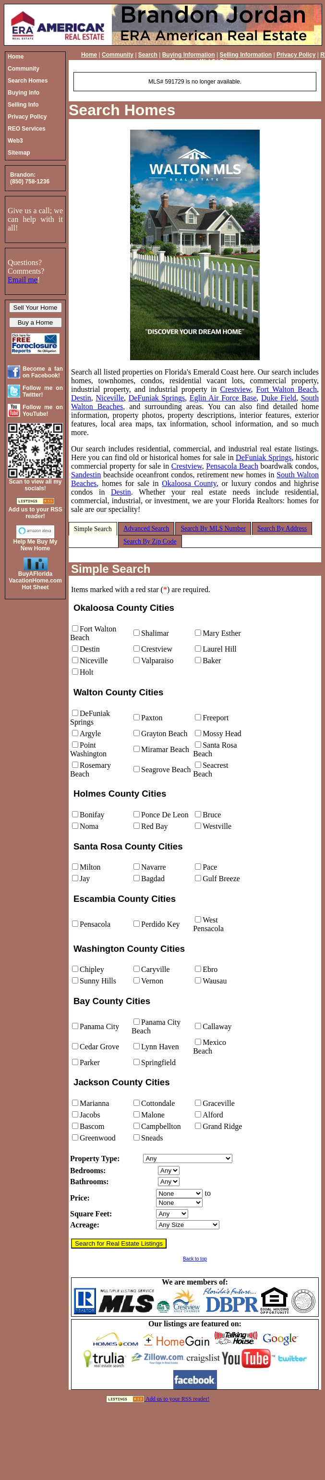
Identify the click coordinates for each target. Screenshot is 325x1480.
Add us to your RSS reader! (177, 1398)
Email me (22, 280)
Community (117, 54)
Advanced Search (146, 528)
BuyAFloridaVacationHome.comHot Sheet (35, 580)
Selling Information (245, 54)
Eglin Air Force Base (223, 398)
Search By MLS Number (213, 528)
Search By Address (282, 528)
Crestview (235, 389)
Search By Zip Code (150, 541)
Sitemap (231, 61)
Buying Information (188, 54)
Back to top (195, 1259)
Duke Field (278, 398)
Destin (81, 398)
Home (89, 54)
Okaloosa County (189, 483)
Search (147, 54)
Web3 (207, 61)
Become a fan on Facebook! (43, 372)
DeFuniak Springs (157, 398)
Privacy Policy (296, 54)
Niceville (110, 398)
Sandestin (86, 475)
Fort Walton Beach (286, 389)
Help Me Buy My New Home (35, 545)
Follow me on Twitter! (43, 391)
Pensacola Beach (232, 466)
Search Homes (122, 110)
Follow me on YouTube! (43, 410)
